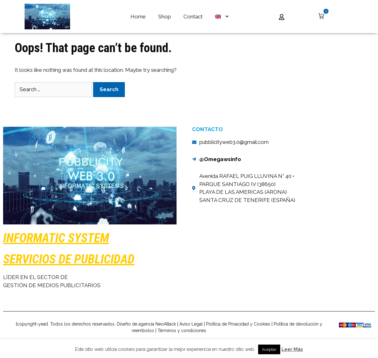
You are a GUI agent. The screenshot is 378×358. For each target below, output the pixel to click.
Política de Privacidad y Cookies (238, 335)
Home (138, 16)
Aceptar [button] (269, 349)
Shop (164, 16)
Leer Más (292, 349)
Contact (193, 16)
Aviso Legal (191, 335)
